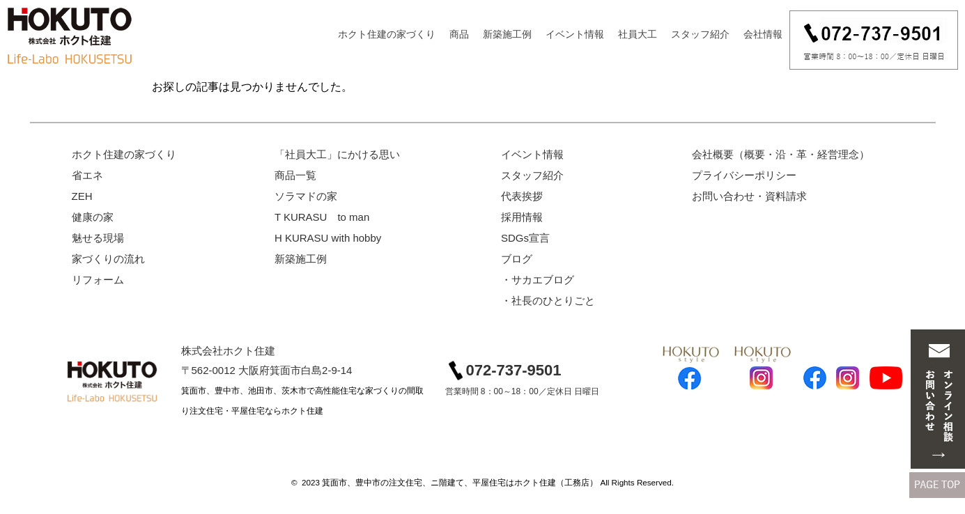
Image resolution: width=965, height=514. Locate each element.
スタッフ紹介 (700, 34)
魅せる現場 (98, 238)
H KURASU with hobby (328, 238)
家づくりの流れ (108, 259)
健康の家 (93, 217)
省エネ (87, 175)
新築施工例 (507, 34)
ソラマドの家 (306, 196)
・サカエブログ (537, 280)
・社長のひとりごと (548, 300)
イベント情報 (575, 34)
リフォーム (98, 280)
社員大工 (637, 34)
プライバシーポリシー (744, 175)
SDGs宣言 (525, 238)
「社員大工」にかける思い (337, 154)
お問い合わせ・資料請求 (749, 196)
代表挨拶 (522, 196)
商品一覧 (295, 175)
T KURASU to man (322, 217)
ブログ (516, 259)
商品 (459, 34)
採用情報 (522, 217)
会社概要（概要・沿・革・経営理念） (781, 154)
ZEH (82, 196)
